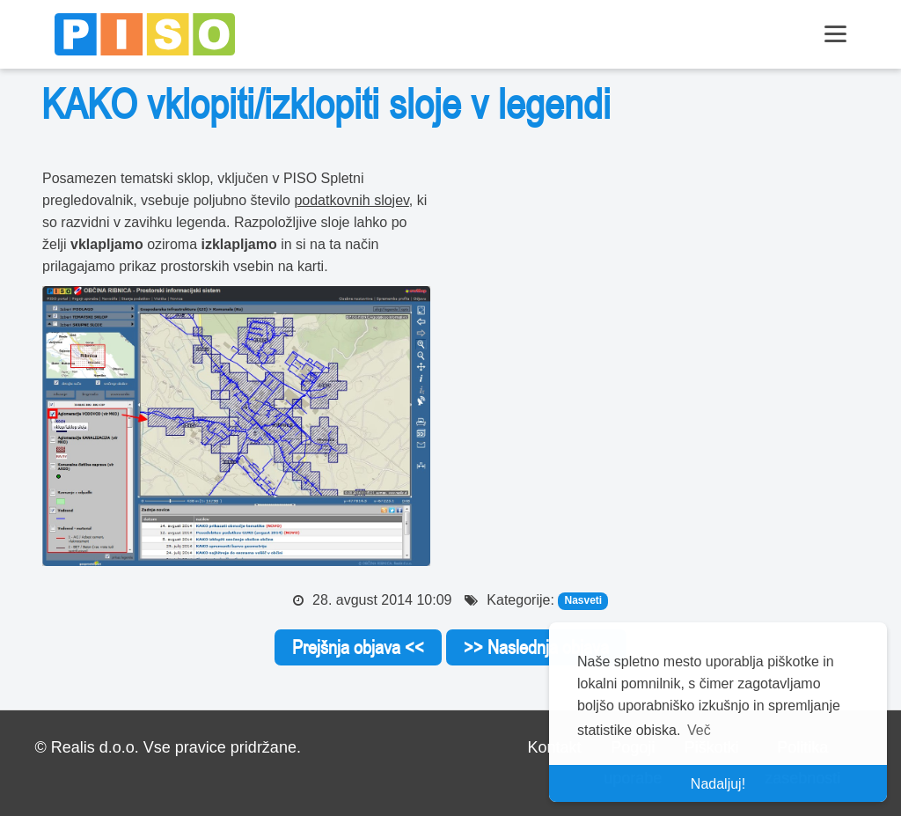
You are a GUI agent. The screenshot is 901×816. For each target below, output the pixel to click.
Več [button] (699, 730)
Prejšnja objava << (358, 647)
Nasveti (583, 601)
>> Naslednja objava (536, 647)
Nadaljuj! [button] (718, 783)
